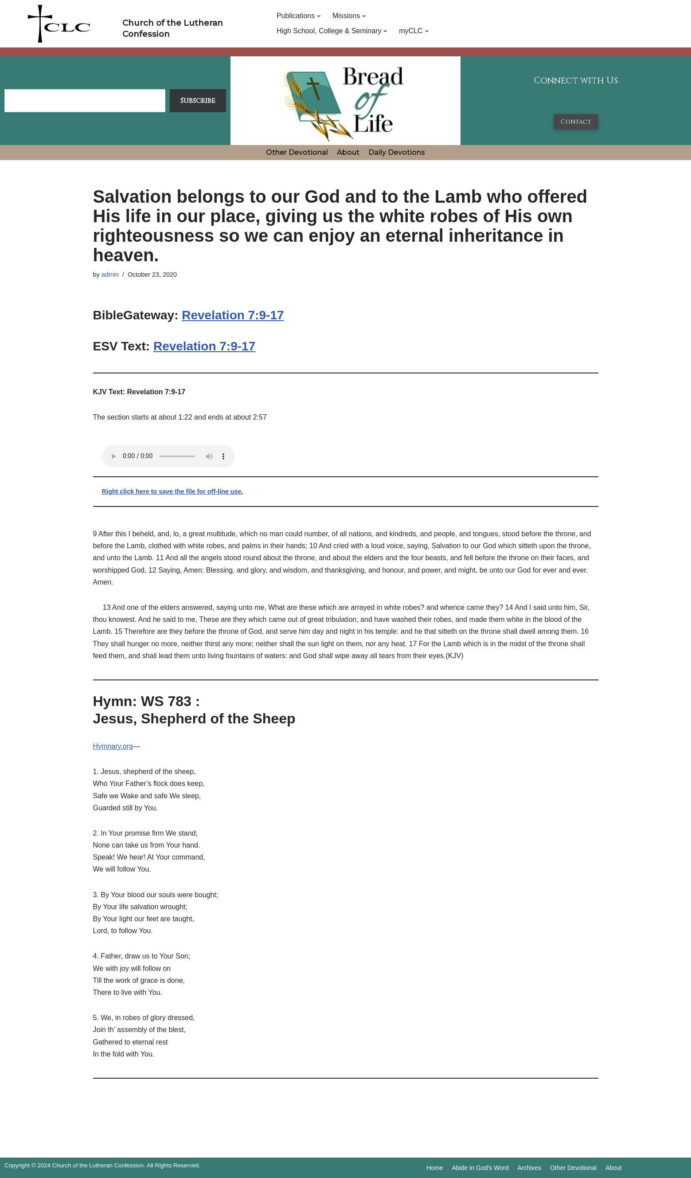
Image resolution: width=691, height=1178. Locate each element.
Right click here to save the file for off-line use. (172, 491)
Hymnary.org (113, 746)
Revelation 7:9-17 (233, 315)
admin (110, 274)
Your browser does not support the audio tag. (168, 456)
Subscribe (197, 101)
